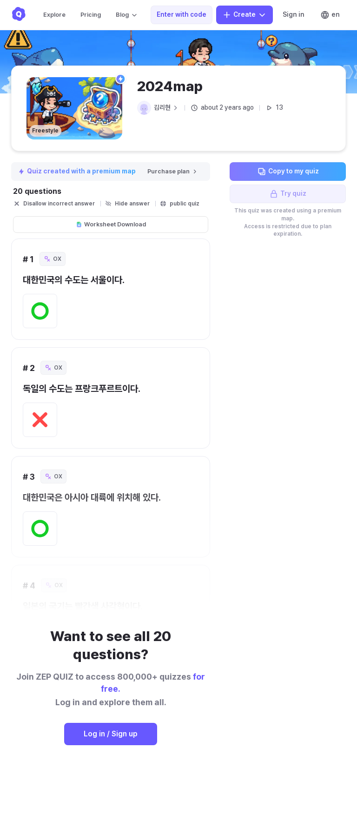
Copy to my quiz (288, 171)
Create (244, 15)
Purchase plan (172, 171)
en (330, 15)
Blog (127, 15)
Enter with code (181, 14)
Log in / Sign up (111, 733)
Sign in (293, 14)
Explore (54, 14)
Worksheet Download (111, 224)
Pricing (90, 14)
